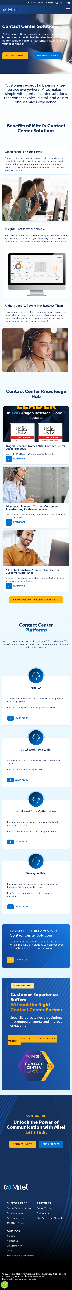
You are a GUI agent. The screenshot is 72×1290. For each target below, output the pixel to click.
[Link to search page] (57, 2)
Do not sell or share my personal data (19, 1279)
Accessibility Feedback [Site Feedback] (13, 1276)
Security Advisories (16, 1218)
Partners (49, 3)
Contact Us (12, 1241)
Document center (15, 1213)
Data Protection (14, 1246)
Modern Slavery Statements (20, 1255)
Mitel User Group (15, 1223)
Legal (9, 1251)
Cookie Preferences (35, 1276)
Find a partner (43, 1213)
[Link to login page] (60, 2)
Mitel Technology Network (49, 1218)
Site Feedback (60, 1274)
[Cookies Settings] (4, 1284)
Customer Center (35, 3)
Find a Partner (51, 1144)
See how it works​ (47, 55)
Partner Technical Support (19, 1208)
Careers (11, 1236)
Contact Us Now (23, 1144)
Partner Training (44, 1208)
